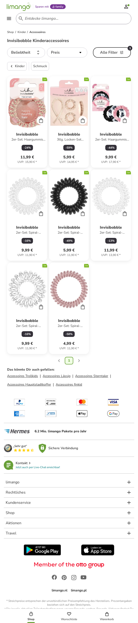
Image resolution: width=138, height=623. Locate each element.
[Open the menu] (9, 19)
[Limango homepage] (19, 6)
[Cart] (41, 121)
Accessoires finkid (69, 385)
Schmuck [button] (40, 67)
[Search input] (72, 19)
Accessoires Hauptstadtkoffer (29, 385)
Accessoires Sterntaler (91, 376)
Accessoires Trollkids (22, 376)
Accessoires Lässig (56, 376)
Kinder (17, 67)
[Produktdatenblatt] (27, 122)
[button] (26, 53)
